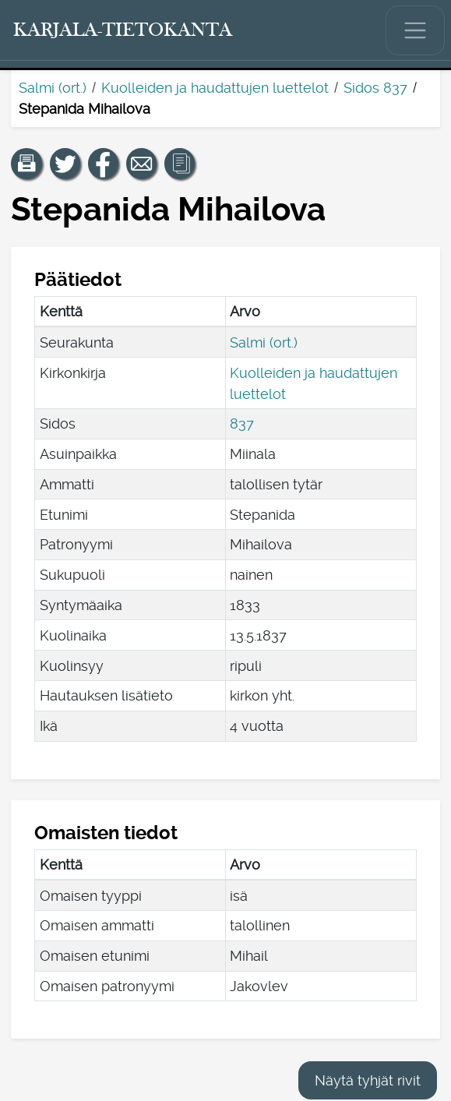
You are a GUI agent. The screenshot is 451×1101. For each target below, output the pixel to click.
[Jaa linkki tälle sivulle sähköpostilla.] (141, 163)
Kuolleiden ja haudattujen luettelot (215, 87)
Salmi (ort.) (52, 87)
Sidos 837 (375, 87)
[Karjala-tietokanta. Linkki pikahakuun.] (123, 30)
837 (242, 423)
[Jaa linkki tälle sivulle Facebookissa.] (103, 163)
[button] (26, 163)
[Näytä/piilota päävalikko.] (415, 30)
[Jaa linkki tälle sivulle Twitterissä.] (65, 163)
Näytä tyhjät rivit (368, 1080)
